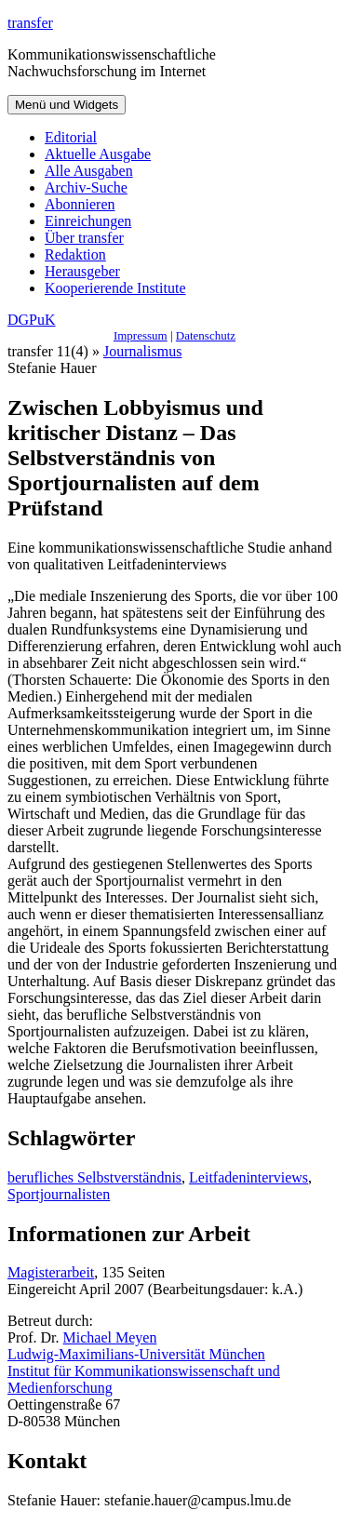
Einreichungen (88, 221)
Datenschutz (205, 335)
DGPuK (31, 320)
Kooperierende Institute (115, 288)
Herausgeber (82, 271)
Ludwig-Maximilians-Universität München (136, 1354)
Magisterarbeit (50, 1272)
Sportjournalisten (58, 1194)
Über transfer (84, 238)
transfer (30, 23)
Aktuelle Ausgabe (98, 154)
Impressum (141, 335)
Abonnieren (80, 204)
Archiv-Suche (86, 187)
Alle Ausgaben (89, 171)
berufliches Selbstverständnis (94, 1177)
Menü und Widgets (66, 105)
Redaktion (75, 254)
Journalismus (142, 351)
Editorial (71, 137)
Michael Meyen (110, 1337)
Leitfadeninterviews (248, 1177)
